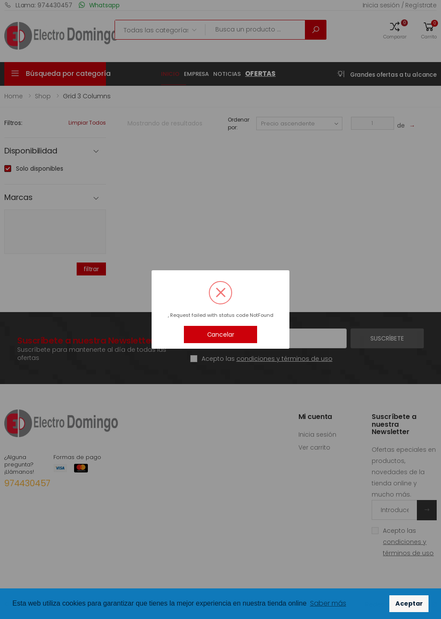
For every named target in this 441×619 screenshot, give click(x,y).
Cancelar (220, 334)
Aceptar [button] (409, 603)
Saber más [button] (328, 603)
